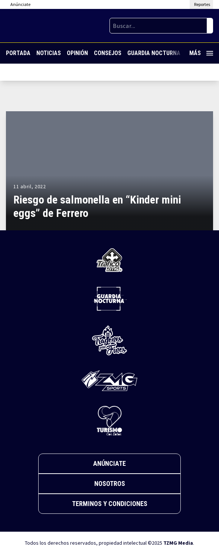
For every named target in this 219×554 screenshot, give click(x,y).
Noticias (48, 53)
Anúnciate (109, 463)
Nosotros (109, 483)
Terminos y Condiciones (109, 503)
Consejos (107, 53)
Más (201, 53)
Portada (18, 53)
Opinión (77, 53)
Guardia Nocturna (153, 53)
